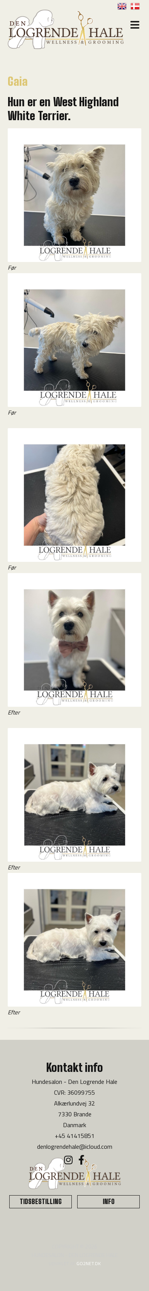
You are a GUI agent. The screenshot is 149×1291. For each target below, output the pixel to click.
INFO (109, 1201)
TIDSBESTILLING (41, 1201)
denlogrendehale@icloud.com (74, 1146)
